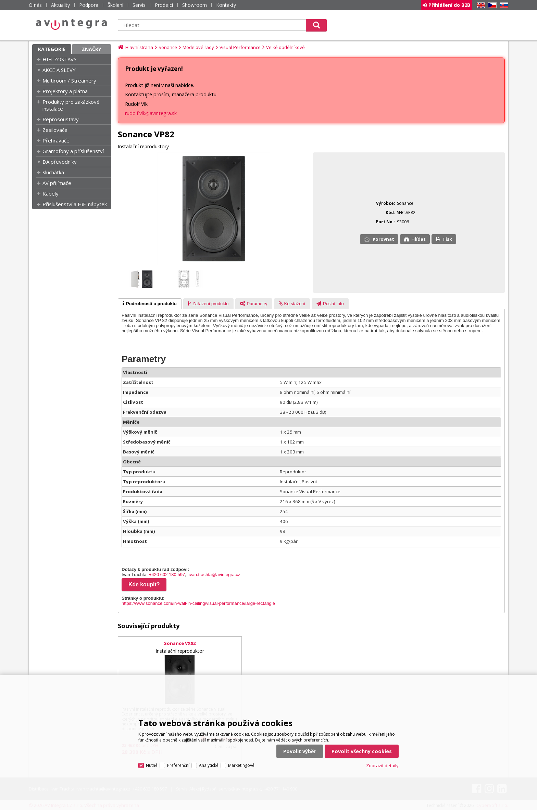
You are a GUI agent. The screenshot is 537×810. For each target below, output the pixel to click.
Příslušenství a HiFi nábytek (74, 204)
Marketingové (241, 765)
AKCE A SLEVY (59, 69)
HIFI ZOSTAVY (59, 59)
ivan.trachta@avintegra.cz (214, 574)
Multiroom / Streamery (69, 80)
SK (502, 5)
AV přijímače (56, 182)
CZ (491, 5)
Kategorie (51, 49)
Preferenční (178, 765)
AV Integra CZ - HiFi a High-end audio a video (71, 24)
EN (480, 5)
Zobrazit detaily (382, 765)
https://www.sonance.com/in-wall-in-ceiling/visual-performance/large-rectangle (198, 603)
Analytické (208, 765)
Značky (91, 49)
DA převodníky (59, 161)
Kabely (50, 193)
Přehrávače (56, 140)
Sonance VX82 (180, 643)
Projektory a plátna (65, 91)
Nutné (152, 765)
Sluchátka (53, 172)
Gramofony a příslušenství (73, 151)
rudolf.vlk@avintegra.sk (151, 113)
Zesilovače (54, 129)
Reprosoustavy (60, 119)
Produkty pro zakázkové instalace (71, 105)
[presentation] (149, 304)
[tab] (150, 303)
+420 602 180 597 (167, 574)
